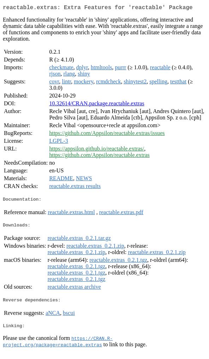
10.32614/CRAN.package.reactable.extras (96, 105)
